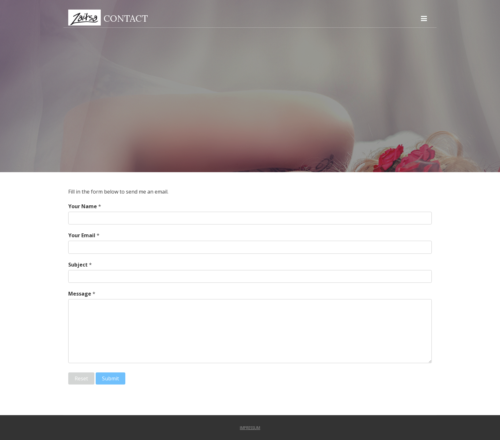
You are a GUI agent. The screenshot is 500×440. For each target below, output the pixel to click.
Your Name (82, 206)
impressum (250, 427)
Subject (78, 264)
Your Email (81, 235)
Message (79, 293)
